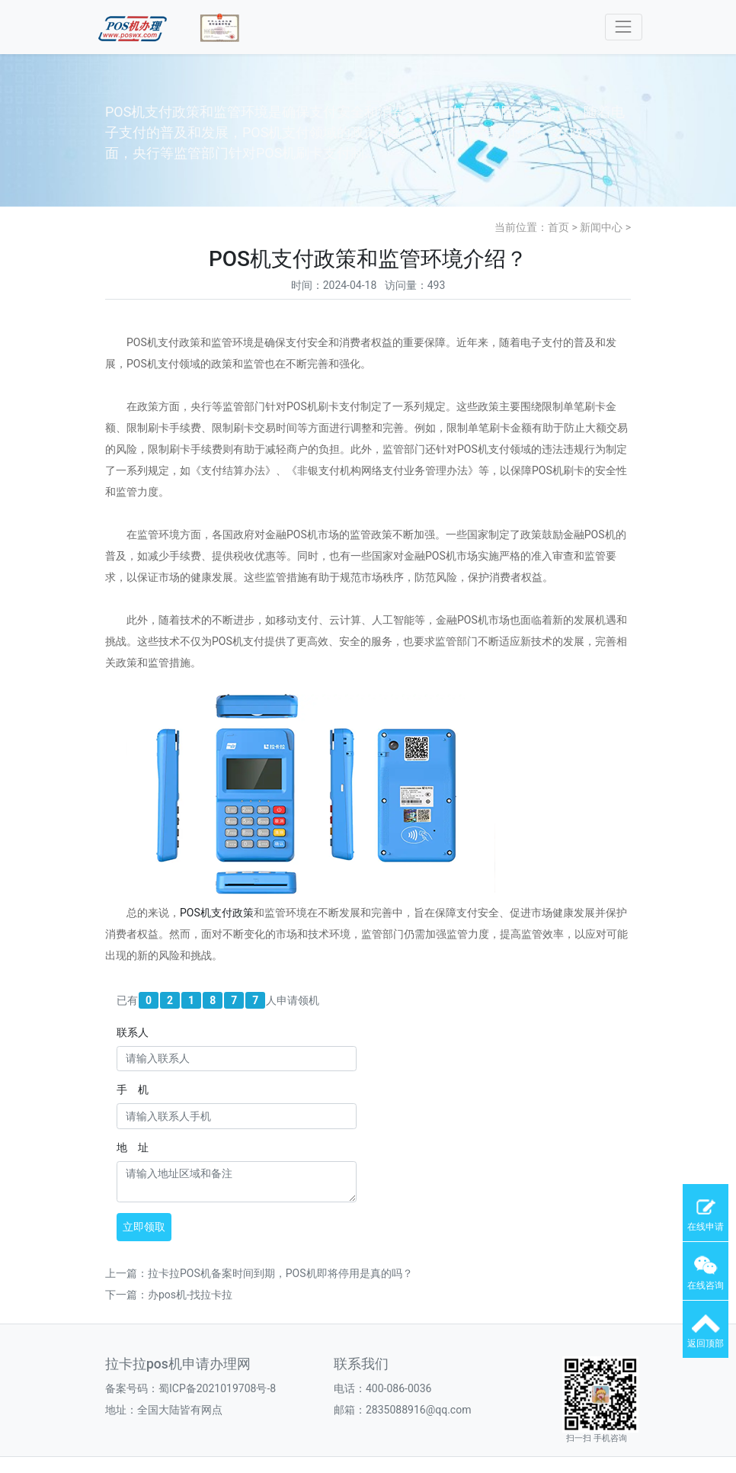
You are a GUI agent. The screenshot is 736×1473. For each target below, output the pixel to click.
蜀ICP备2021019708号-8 (217, 1388)
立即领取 (144, 1227)
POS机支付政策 (217, 913)
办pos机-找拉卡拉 (190, 1294)
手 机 (133, 1089)
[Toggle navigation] (623, 27)
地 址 (133, 1147)
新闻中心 (601, 227)
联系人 (133, 1032)
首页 (558, 227)
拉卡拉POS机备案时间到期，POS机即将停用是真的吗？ (280, 1273)
